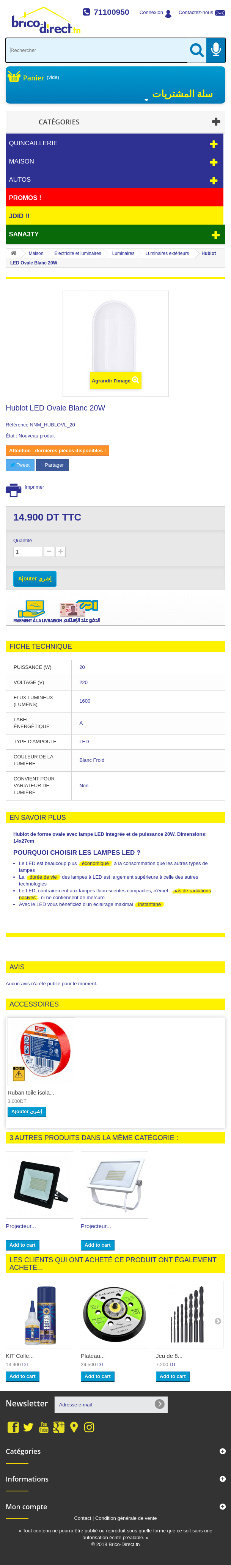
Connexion (151, 12)
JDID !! (19, 216)
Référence (17, 425)
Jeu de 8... (169, 1356)
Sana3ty (24, 234)
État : (11, 436)
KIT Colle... (20, 1356)
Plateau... (93, 1356)
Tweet (20, 465)
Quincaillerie (33, 143)
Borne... (16, 1226)
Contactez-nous (196, 12)
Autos (20, 179)
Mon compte (26, 1506)
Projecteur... (96, 1226)
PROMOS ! (25, 197)
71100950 (111, 12)
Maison (21, 161)
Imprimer (34, 487)
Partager (52, 465)
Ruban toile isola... (31, 1092)
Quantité (22, 540)
